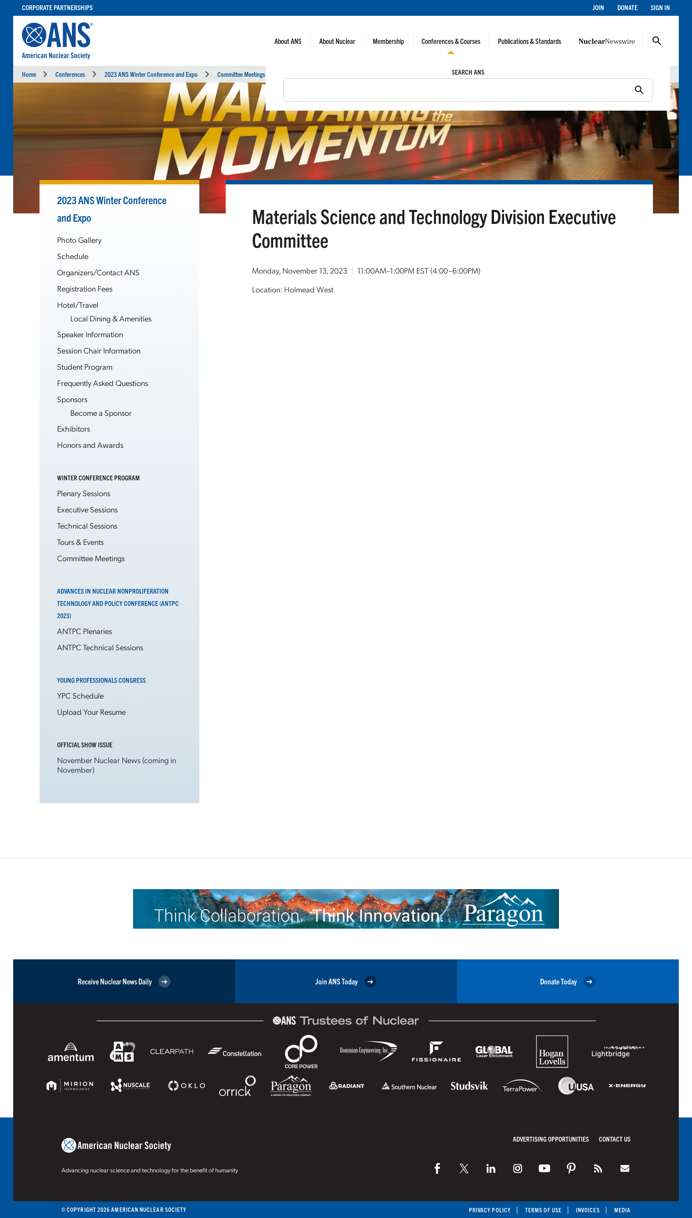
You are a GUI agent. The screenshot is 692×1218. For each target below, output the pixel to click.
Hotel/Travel (77, 304)
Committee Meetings (91, 558)
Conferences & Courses (451, 40)
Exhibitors (73, 428)
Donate (627, 7)
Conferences (70, 74)
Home (29, 74)
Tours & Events (80, 542)
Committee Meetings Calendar (252, 74)
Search (657, 41)
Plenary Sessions (83, 493)
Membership (388, 40)
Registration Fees (84, 288)
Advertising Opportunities (551, 1139)
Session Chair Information (99, 350)
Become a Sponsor (101, 412)
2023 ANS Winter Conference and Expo (151, 74)
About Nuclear (337, 40)
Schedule (72, 256)
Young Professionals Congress (101, 680)
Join (598, 7)
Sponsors (72, 399)
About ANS (288, 40)
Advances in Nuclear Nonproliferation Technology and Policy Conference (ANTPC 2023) (118, 603)
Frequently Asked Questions (102, 383)
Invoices (588, 1210)
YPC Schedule (80, 695)
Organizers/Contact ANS (98, 272)
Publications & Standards (529, 40)
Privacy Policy (490, 1210)
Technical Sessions (87, 525)
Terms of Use (543, 1210)
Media (622, 1210)
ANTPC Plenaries (84, 631)
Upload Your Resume (91, 711)
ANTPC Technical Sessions (100, 647)
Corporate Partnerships (57, 7)
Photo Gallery (79, 239)
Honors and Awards (90, 445)
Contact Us (615, 1139)
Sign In (660, 7)
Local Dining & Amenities (110, 318)
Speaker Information (90, 334)
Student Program (84, 366)
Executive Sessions (87, 509)
